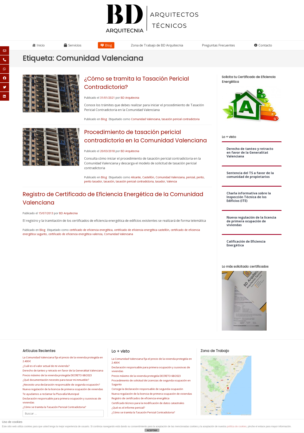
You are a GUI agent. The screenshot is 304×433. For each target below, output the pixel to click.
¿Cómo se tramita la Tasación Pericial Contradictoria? (54, 407)
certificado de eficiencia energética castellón (141, 230)
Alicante (136, 177)
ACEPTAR (152, 430)
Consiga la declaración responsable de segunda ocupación (147, 389)
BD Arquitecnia (130, 97)
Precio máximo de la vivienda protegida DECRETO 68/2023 (57, 375)
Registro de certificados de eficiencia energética (140, 398)
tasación (109, 181)
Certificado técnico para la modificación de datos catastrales (148, 403)
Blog (104, 119)
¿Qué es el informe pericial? (128, 407)
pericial (190, 177)
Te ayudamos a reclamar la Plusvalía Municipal (51, 394)
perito (200, 177)
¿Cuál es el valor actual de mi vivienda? (46, 366)
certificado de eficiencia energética (91, 230)
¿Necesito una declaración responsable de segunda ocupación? (61, 384)
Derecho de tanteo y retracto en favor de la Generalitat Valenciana (63, 370)
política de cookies (237, 426)
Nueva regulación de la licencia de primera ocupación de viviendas (63, 389)
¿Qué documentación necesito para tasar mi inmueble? (56, 380)
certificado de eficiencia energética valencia (75, 234)
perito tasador (93, 181)
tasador (160, 181)
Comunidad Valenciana (145, 119)
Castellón (148, 177)
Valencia (172, 181)
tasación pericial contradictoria (181, 119)
